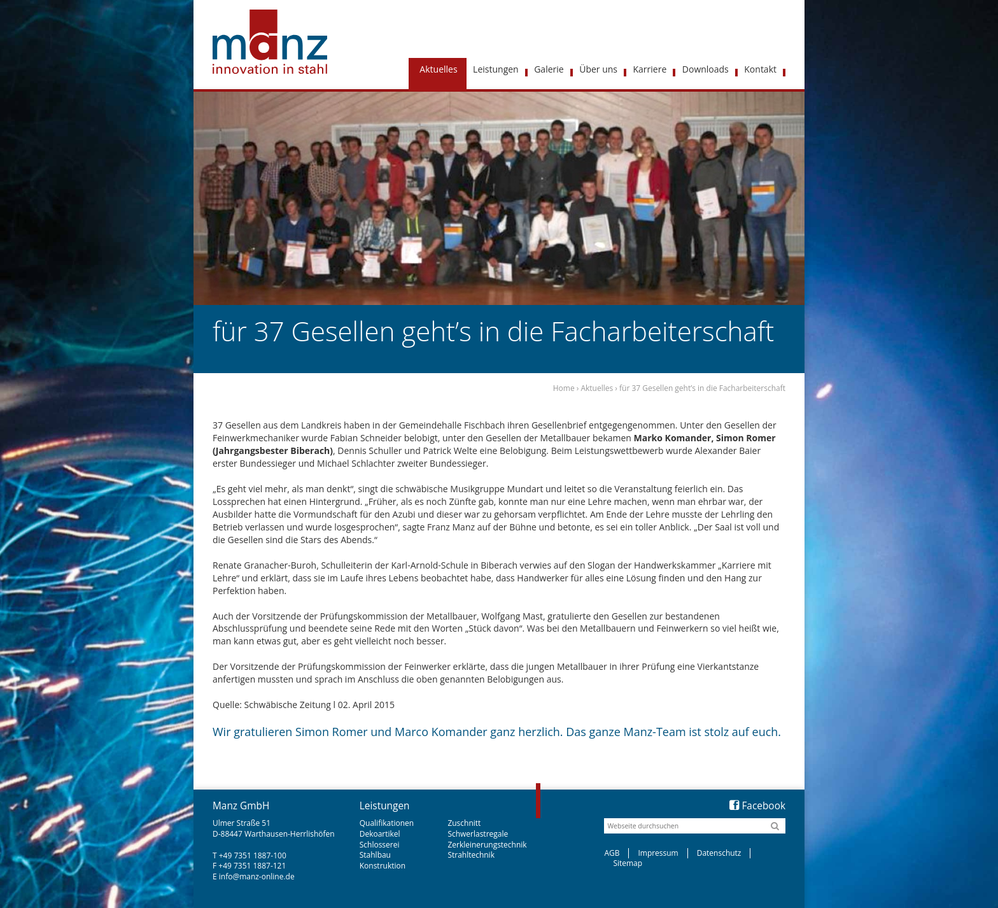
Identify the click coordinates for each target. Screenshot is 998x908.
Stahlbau (375, 854)
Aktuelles (596, 388)
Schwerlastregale (477, 833)
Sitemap (627, 863)
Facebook (757, 805)
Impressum (658, 853)
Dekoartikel (380, 833)
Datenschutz (719, 853)
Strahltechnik (471, 854)
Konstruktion (382, 865)
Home (564, 388)
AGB (611, 853)
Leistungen (385, 805)
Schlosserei (380, 844)
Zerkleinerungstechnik (486, 844)
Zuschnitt (464, 823)
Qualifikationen (387, 823)
